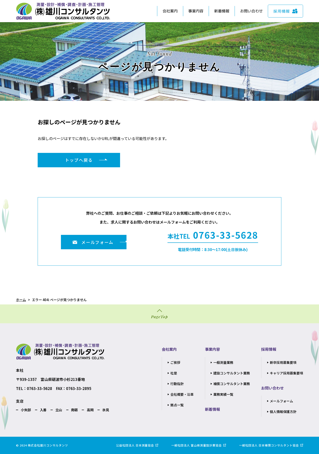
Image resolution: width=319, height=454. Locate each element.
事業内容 (195, 11)
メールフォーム (281, 401)
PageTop (159, 316)
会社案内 (170, 11)
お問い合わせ (251, 11)
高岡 (90, 409)
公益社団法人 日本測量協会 (135, 445)
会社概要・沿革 (182, 394)
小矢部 (26, 409)
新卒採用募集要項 (283, 362)
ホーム (21, 299)
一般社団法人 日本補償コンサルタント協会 (269, 445)
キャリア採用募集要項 (286, 373)
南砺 (74, 409)
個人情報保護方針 (283, 411)
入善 (43, 409)
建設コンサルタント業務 (231, 373)
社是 (173, 373)
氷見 (105, 409)
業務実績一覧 (223, 394)
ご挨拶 (175, 362)
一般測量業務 (223, 362)
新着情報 (221, 11)
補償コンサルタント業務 (231, 383)
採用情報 (268, 349)
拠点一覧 (177, 405)
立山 (58, 409)
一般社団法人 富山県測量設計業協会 (196, 445)
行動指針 (177, 383)
